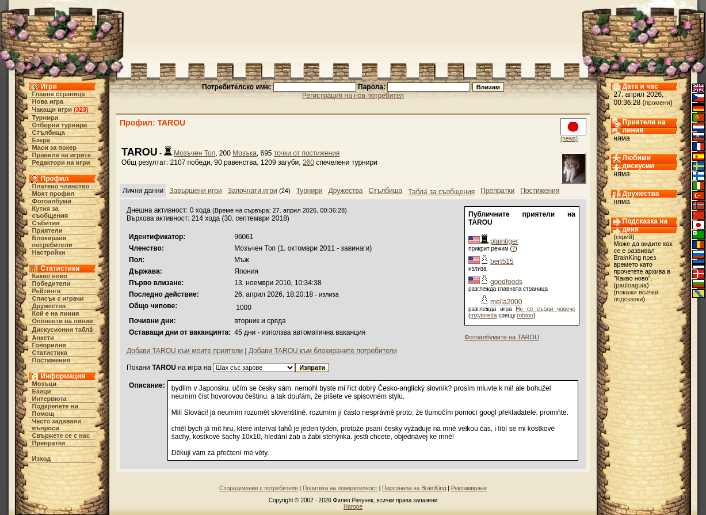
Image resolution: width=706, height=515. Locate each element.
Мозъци (44, 383)
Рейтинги (46, 290)
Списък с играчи (58, 298)
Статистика (50, 352)
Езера (41, 140)
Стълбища (48, 132)
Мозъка (244, 153)
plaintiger (504, 241)
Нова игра (48, 101)
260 (308, 162)
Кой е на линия (55, 313)
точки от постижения (306, 153)
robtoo (525, 315)
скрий (624, 236)
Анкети (43, 337)
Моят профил (53, 193)
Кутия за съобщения (50, 212)
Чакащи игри (52, 109)
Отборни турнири (59, 125)
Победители (51, 283)
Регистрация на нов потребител (353, 96)
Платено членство (61, 186)
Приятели (47, 230)
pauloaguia (631, 285)
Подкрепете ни (55, 406)
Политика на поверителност (340, 488)
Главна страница (58, 93)
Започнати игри (252, 191)
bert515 (502, 262)
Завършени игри (195, 191)
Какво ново (50, 275)
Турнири (45, 117)
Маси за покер (54, 147)
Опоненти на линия (62, 320)
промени (657, 102)
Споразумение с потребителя (258, 488)
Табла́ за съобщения (441, 192)
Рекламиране (469, 488)
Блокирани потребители (52, 241)
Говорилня (49, 345)
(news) (569, 138)
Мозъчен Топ (194, 153)
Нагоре (353, 506)
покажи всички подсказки (636, 295)
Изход (41, 458)
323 (81, 109)
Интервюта (49, 398)
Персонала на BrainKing (414, 488)
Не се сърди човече (545, 309)
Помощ (43, 413)
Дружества (49, 305)
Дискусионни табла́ (62, 329)
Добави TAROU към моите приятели (185, 351)
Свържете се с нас (61, 435)
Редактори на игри (61, 162)
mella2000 (506, 302)
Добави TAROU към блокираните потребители (323, 351)
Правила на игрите (61, 155)
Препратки (49, 443)
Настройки (49, 252)
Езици (41, 391)
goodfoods (506, 282)
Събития (46, 222)
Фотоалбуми (51, 201)
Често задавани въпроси (57, 424)
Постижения (51, 360)
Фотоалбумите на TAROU (501, 337)
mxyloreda (483, 315)
